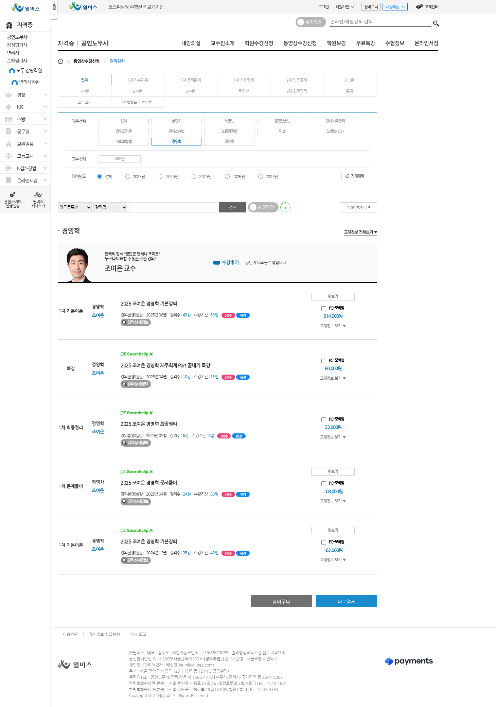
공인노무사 (17, 37)
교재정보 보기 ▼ (333, 326)
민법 (282, 131)
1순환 (84, 91)
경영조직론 (123, 131)
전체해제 (355, 176)
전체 (84, 79)
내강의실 (394, 7)
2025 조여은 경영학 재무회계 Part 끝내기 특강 (165, 365)
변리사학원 (29, 82)
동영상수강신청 (300, 43)
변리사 (13, 52)
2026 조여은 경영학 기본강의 (149, 303)
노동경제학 (229, 131)
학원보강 (336, 43)
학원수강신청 (259, 43)
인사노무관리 (334, 121)
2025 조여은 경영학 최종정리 (149, 424)
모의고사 (84, 102)
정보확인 (212, 658)
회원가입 (344, 6)
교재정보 (360, 232)
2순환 (137, 91)
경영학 (176, 141)
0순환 (349, 79)
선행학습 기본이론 (137, 102)
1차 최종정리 (243, 79)
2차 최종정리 (296, 91)
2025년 (205, 176)
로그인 (323, 6)
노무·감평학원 (29, 70)
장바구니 (371, 6)
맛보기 (333, 296)
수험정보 (394, 43)
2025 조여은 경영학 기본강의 (149, 541)
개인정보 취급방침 (104, 634)
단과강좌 (117, 61)
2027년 (272, 176)
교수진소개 (222, 43)
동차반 (243, 91)
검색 (436, 22)
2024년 (172, 176)
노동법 (229, 121)
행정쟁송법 (282, 121)
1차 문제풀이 (190, 79)
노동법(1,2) (334, 131)
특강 (349, 91)
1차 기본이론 (137, 79)
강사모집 (138, 634)
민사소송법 (176, 131)
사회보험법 (123, 141)
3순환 (190, 91)
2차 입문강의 (296, 79)
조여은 (119, 159)
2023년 (139, 176)
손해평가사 (17, 60)
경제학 (229, 141)
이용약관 (70, 634)
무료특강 (365, 43)
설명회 (176, 121)
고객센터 (431, 6)
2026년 (238, 176)
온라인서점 (426, 43)
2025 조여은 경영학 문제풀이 (149, 482)
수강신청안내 (358, 207)
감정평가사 (17, 45)
